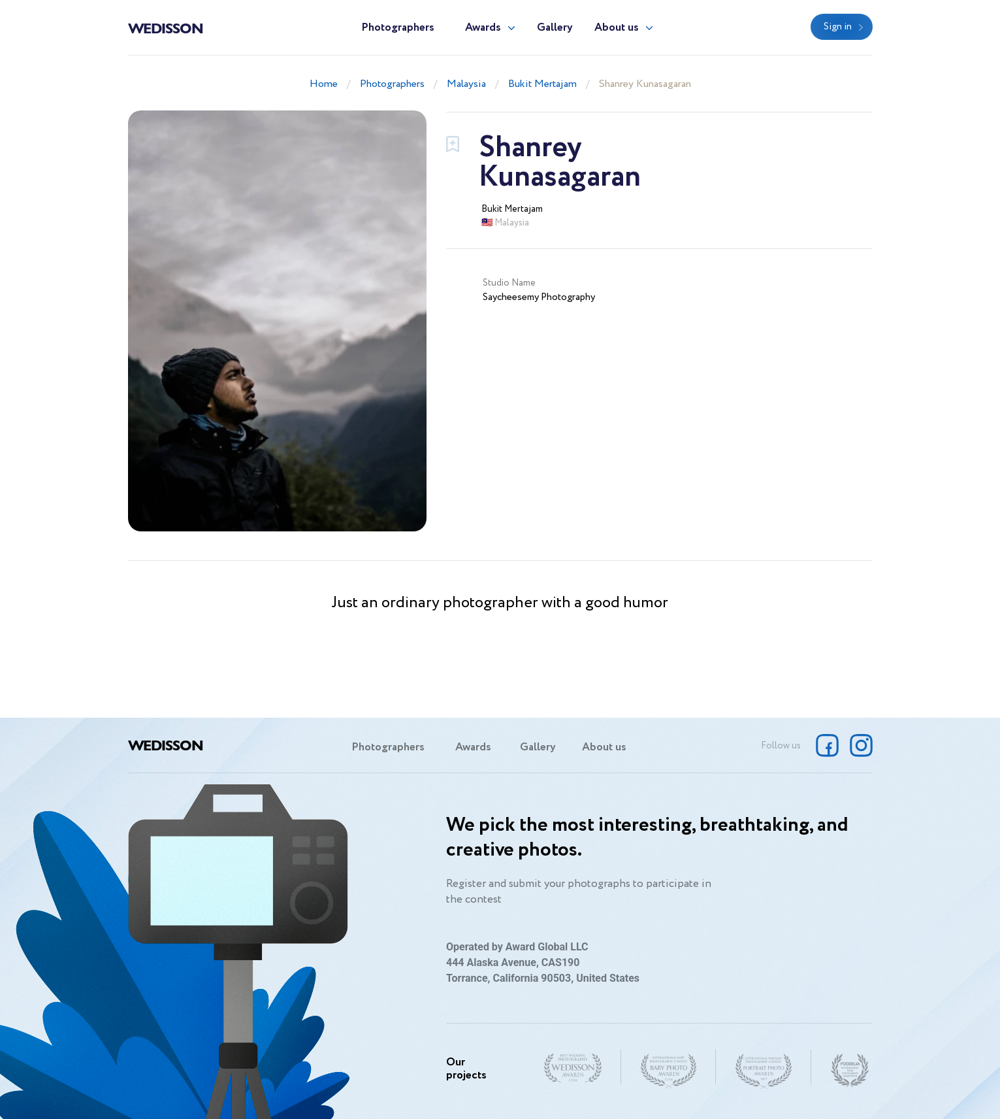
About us (616, 28)
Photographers (397, 28)
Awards (483, 28)
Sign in (838, 27)
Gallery (555, 28)
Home (324, 84)
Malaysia (466, 84)
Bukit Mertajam (542, 84)
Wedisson (165, 27)
